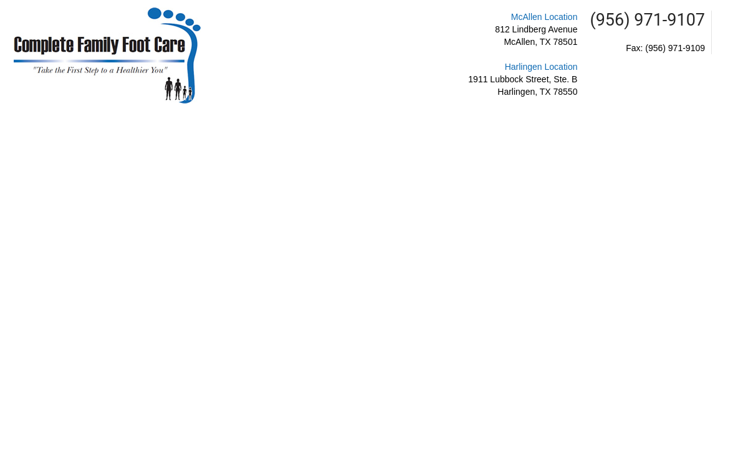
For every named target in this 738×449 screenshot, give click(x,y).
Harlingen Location (541, 67)
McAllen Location (544, 17)
